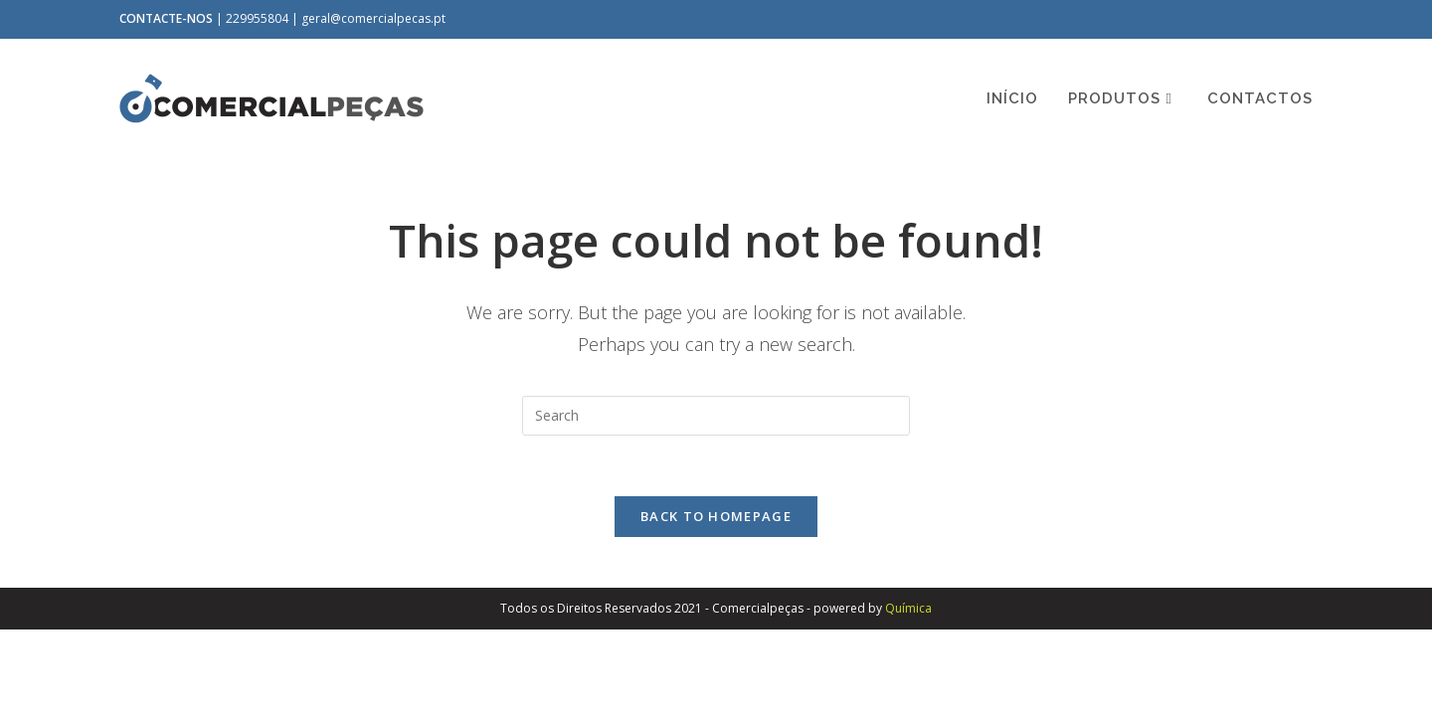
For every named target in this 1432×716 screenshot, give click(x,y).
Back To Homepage (716, 516)
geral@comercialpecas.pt (373, 18)
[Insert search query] (716, 416)
